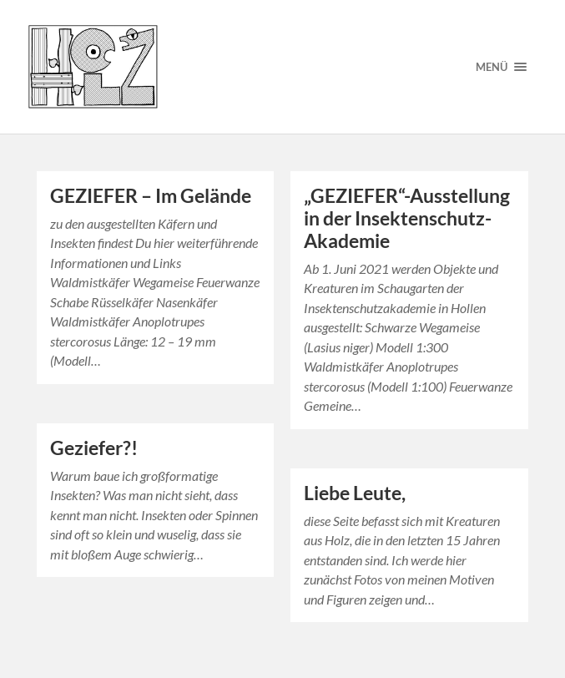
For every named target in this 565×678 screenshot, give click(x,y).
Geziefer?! (94, 448)
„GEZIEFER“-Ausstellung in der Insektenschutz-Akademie (407, 218)
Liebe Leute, (355, 493)
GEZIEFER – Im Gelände (150, 196)
